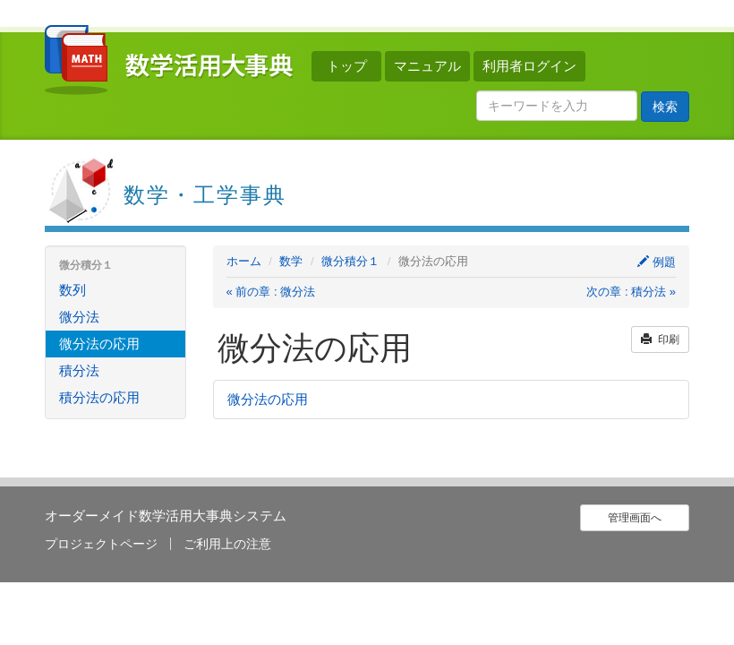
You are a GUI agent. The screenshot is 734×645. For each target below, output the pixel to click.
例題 (656, 262)
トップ (347, 65)
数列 (72, 289)
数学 (291, 261)
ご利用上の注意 (227, 544)
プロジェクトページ (101, 544)
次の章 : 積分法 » (631, 291)
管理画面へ (634, 518)
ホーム (243, 261)
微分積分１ (350, 261)
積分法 (79, 370)
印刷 (660, 339)
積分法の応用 (99, 397)
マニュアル (427, 65)
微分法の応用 (267, 399)
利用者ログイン (529, 65)
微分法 (79, 316)
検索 (665, 106)
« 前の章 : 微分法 (271, 291)
